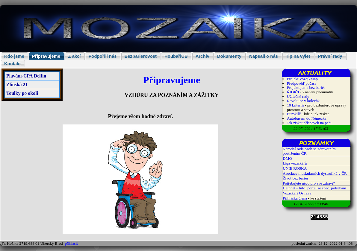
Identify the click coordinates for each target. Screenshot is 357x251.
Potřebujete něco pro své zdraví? (309, 183)
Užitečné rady (298, 96)
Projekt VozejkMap (302, 79)
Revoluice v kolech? (303, 100)
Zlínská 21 (17, 84)
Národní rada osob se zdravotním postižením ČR (309, 151)
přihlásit (71, 243)
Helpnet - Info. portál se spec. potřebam (314, 188)
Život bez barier (295, 178)
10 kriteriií (296, 105)
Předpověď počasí (301, 83)
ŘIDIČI (293, 92)
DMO (287, 158)
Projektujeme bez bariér (306, 87)
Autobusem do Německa (306, 118)
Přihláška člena (295, 198)
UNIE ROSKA (295, 168)
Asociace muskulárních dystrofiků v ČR (315, 173)
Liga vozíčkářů (295, 163)
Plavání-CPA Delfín (26, 75)
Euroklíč (294, 114)
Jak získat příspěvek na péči (309, 123)
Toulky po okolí (22, 93)
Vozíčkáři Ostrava (297, 193)
